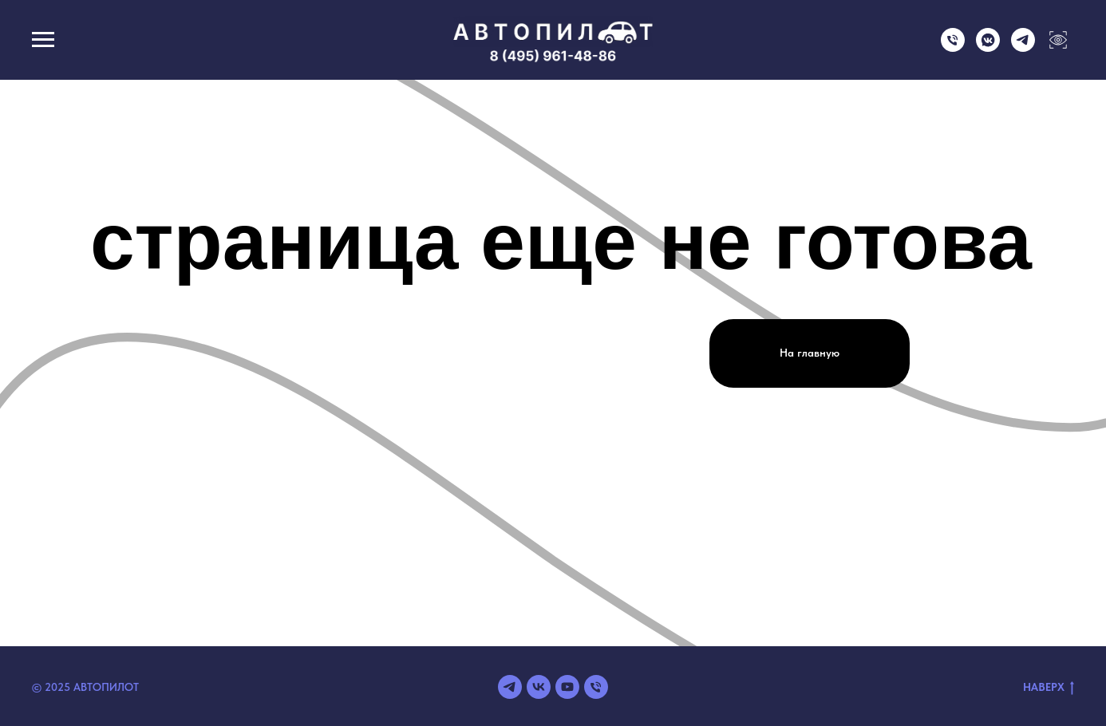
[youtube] (567, 687)
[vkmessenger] (988, 47)
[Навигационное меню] (43, 40)
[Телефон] (953, 47)
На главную (809, 352)
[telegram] (1023, 47)
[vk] (539, 687)
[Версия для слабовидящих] (1058, 47)
